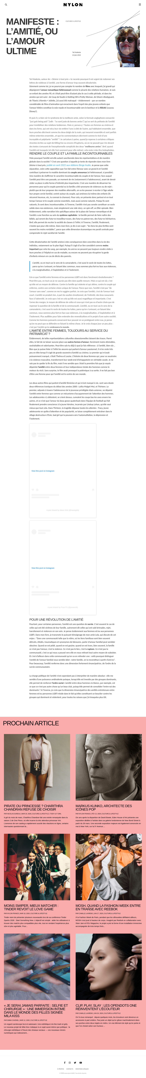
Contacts (69, 1069)
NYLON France (85, 814)
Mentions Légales (82, 1069)
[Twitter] (75, 1062)
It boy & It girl (55, 814)
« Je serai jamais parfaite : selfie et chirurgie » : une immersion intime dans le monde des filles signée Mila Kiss (36, 1011)
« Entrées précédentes (8, 1039)
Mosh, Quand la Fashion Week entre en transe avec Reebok (108, 907)
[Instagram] (70, 1062)
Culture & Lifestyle (40, 814)
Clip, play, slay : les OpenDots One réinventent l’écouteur (106, 1007)
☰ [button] (140, 4)
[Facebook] (64, 1062)
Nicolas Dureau (13, 814)
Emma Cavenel (13, 1020)
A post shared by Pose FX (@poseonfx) (63, 607)
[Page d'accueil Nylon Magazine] (73, 5)
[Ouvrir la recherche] (6, 4)
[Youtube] (80, 1062)
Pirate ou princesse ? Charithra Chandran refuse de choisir (33, 807)
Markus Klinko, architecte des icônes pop (104, 807)
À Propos (60, 1069)
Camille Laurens (86, 913)
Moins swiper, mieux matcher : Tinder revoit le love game (31, 907)
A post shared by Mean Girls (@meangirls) (63, 510)
